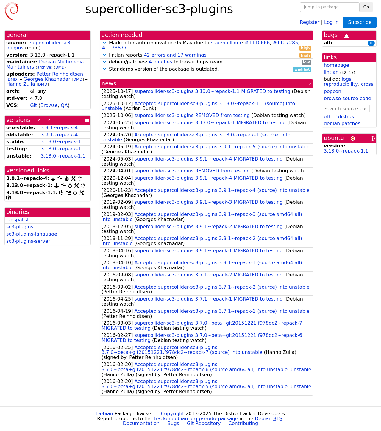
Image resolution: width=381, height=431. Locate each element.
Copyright (172, 413)
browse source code (347, 98)
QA (64, 105)
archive (44, 67)
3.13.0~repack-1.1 (63, 149)
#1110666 (257, 43)
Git (33, 105)
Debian (104, 413)
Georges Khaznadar (47, 79)
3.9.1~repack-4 (59, 127)
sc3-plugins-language (31, 234)
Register (310, 22)
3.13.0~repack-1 (61, 141)
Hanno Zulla (20, 84)
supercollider (226, 43)
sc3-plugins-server (28, 241)
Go (366, 6)
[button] (104, 43)
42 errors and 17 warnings (175, 55)
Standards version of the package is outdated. (206, 69)
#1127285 (285, 43)
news (109, 83)
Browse (49, 105)
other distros (339, 116)
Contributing (243, 423)
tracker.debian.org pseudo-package (196, 418)
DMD (60, 67)
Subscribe (359, 22)
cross (367, 84)
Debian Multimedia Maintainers (45, 64)
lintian (331, 72)
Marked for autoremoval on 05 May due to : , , (206, 46)
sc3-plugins (19, 227)
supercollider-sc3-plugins (39, 45)
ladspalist (17, 219)
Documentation (141, 423)
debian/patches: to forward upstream (206, 62)
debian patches (342, 123)
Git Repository (204, 423)
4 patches (160, 62)
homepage (336, 65)
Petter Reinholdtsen (59, 74)
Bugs (173, 423)
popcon (332, 91)
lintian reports (206, 55)
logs (347, 79)
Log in (331, 22)
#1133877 (114, 48)
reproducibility (341, 84)
